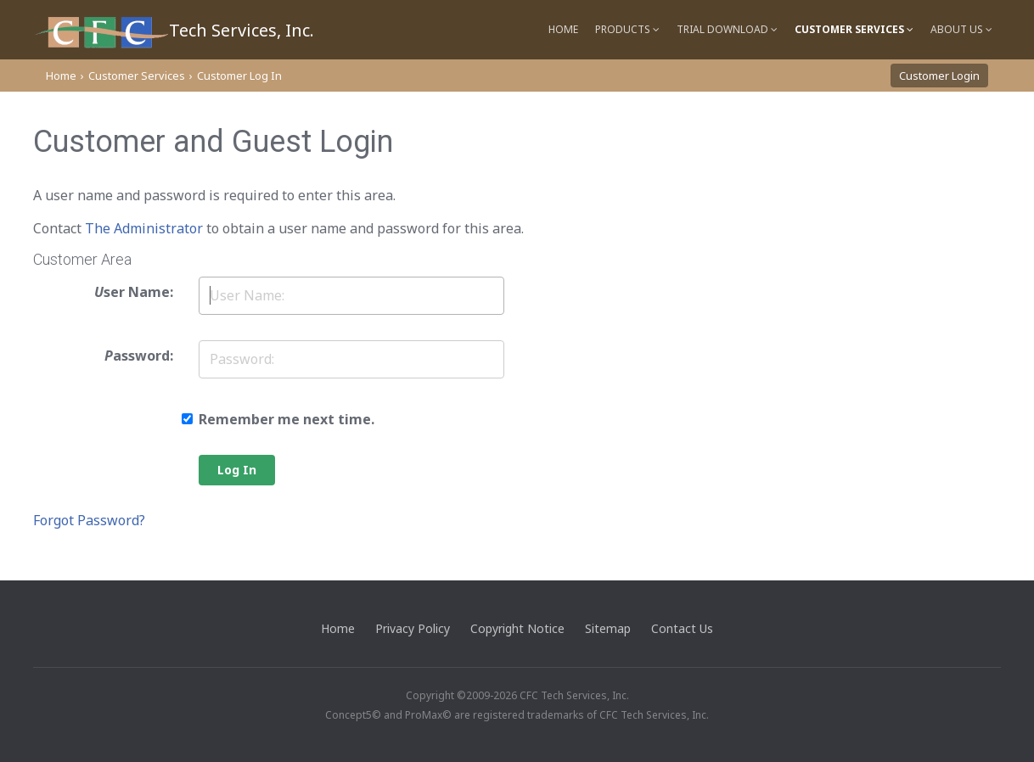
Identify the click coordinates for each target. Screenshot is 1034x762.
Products (627, 29)
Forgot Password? (89, 520)
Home (563, 29)
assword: (138, 355)
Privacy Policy (412, 628)
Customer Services (854, 29)
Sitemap (608, 628)
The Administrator (144, 228)
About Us (961, 29)
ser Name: (133, 292)
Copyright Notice (517, 628)
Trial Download (727, 29)
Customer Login (939, 75)
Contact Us (682, 628)
